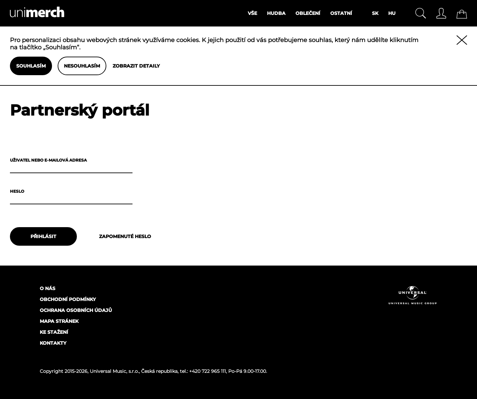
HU (392, 13)
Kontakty (53, 343)
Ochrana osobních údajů (76, 310)
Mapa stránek (59, 321)
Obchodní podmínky (68, 299)
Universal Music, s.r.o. (114, 371)
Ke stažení (54, 332)
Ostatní (341, 13)
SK (375, 13)
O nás (47, 288)
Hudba (276, 13)
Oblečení (307, 13)
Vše (252, 13)
